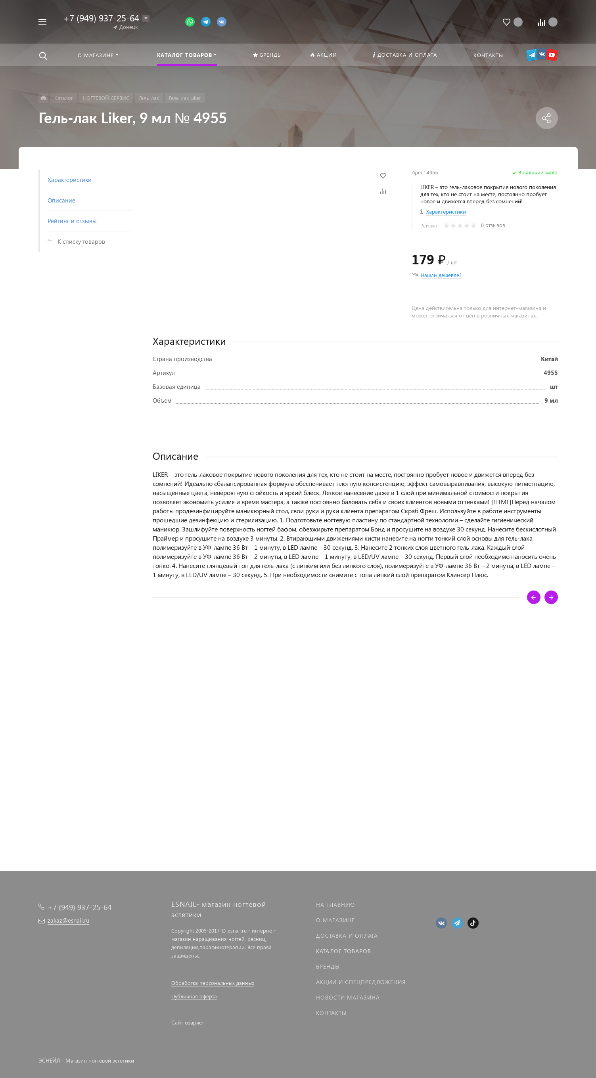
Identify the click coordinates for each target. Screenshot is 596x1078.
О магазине (335, 920)
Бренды (328, 966)
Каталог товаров (343, 951)
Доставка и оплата (347, 935)
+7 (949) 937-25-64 (101, 17)
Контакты (331, 1013)
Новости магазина (348, 997)
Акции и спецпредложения (361, 982)
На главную (335, 904)
